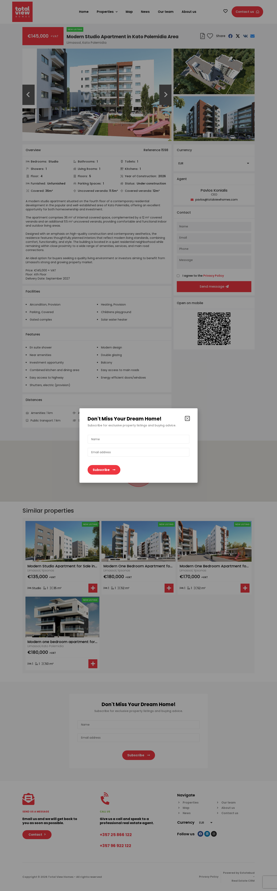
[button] (187, 418)
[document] (138, 445)
